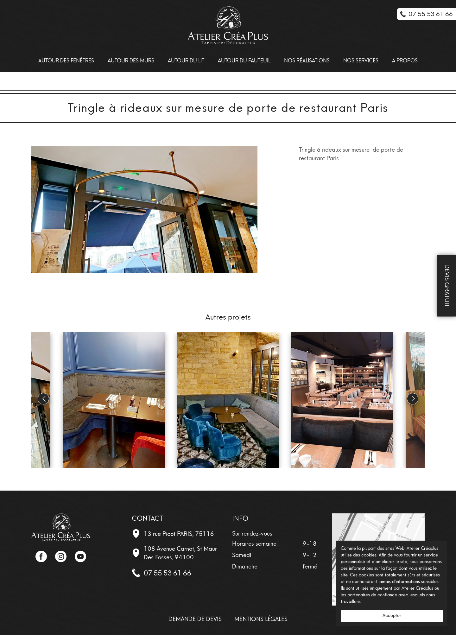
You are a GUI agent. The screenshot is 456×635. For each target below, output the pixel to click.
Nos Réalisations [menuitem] (307, 61)
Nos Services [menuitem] (360, 61)
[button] (412, 398)
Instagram (60, 556)
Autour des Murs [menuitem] (131, 61)
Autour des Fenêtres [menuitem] (66, 61)
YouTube (80, 556)
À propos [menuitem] (405, 61)
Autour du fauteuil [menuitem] (244, 61)
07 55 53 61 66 (167, 573)
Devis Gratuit (447, 285)
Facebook (41, 556)
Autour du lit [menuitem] (186, 61)
